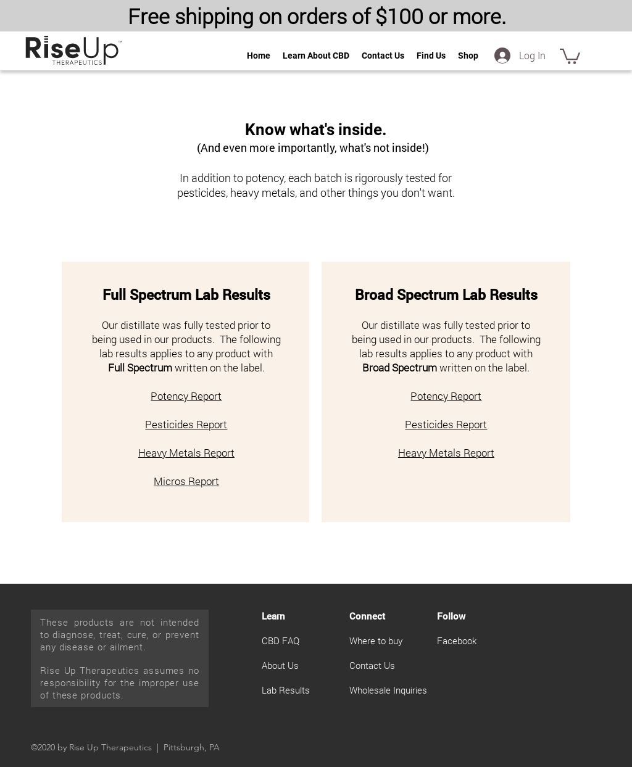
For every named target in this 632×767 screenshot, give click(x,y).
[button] (570, 55)
